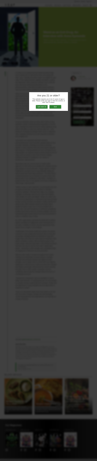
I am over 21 (41, 107)
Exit (55, 107)
